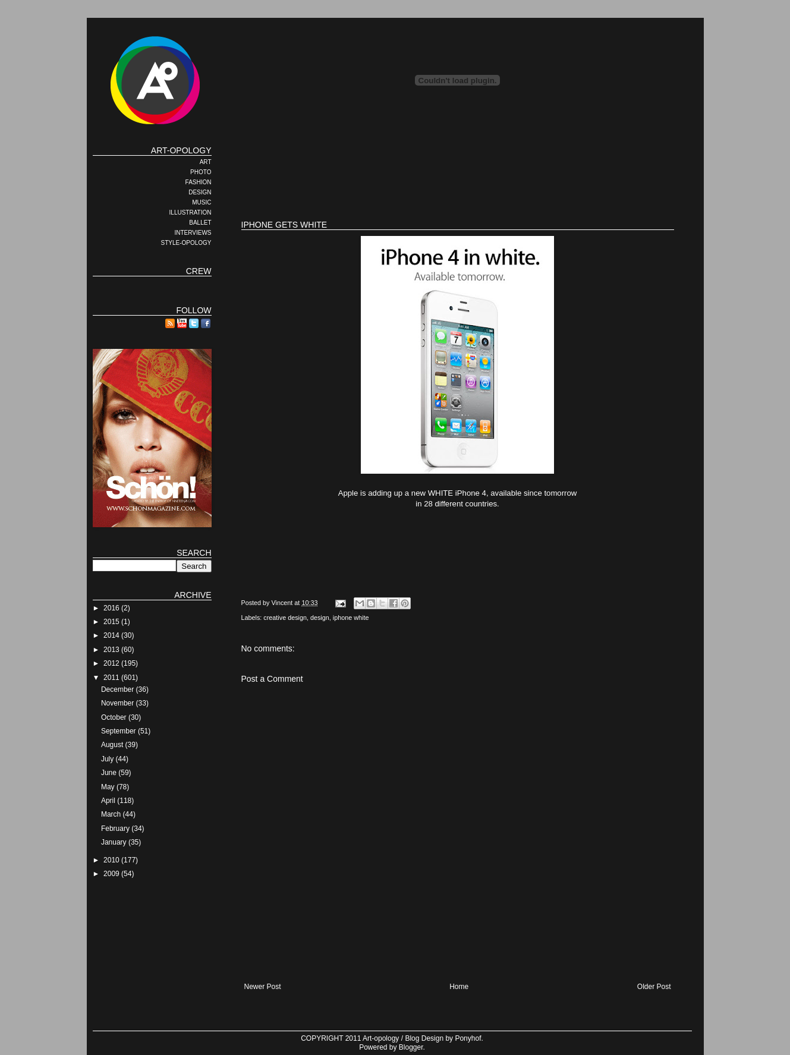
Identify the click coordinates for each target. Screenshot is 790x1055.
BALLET (200, 222)
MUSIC (201, 202)
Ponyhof (468, 1038)
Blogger (411, 1047)
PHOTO (200, 172)
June (109, 773)
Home (458, 986)
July (108, 759)
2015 (112, 622)
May (109, 787)
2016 (112, 608)
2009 (112, 874)
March (112, 814)
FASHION (198, 182)
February (116, 828)
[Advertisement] (457, 172)
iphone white (351, 617)
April (109, 800)
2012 (112, 663)
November (118, 703)
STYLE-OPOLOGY (185, 243)
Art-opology (381, 1038)
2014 (112, 635)
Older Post (654, 986)
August (113, 745)
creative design (285, 617)
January (114, 842)
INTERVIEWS (192, 232)
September (119, 731)
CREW (199, 271)
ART (206, 162)
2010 (112, 860)
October (114, 717)
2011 (112, 677)
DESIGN (199, 192)
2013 (112, 649)
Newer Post (262, 986)
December (118, 689)
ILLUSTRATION (190, 212)
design (319, 617)
